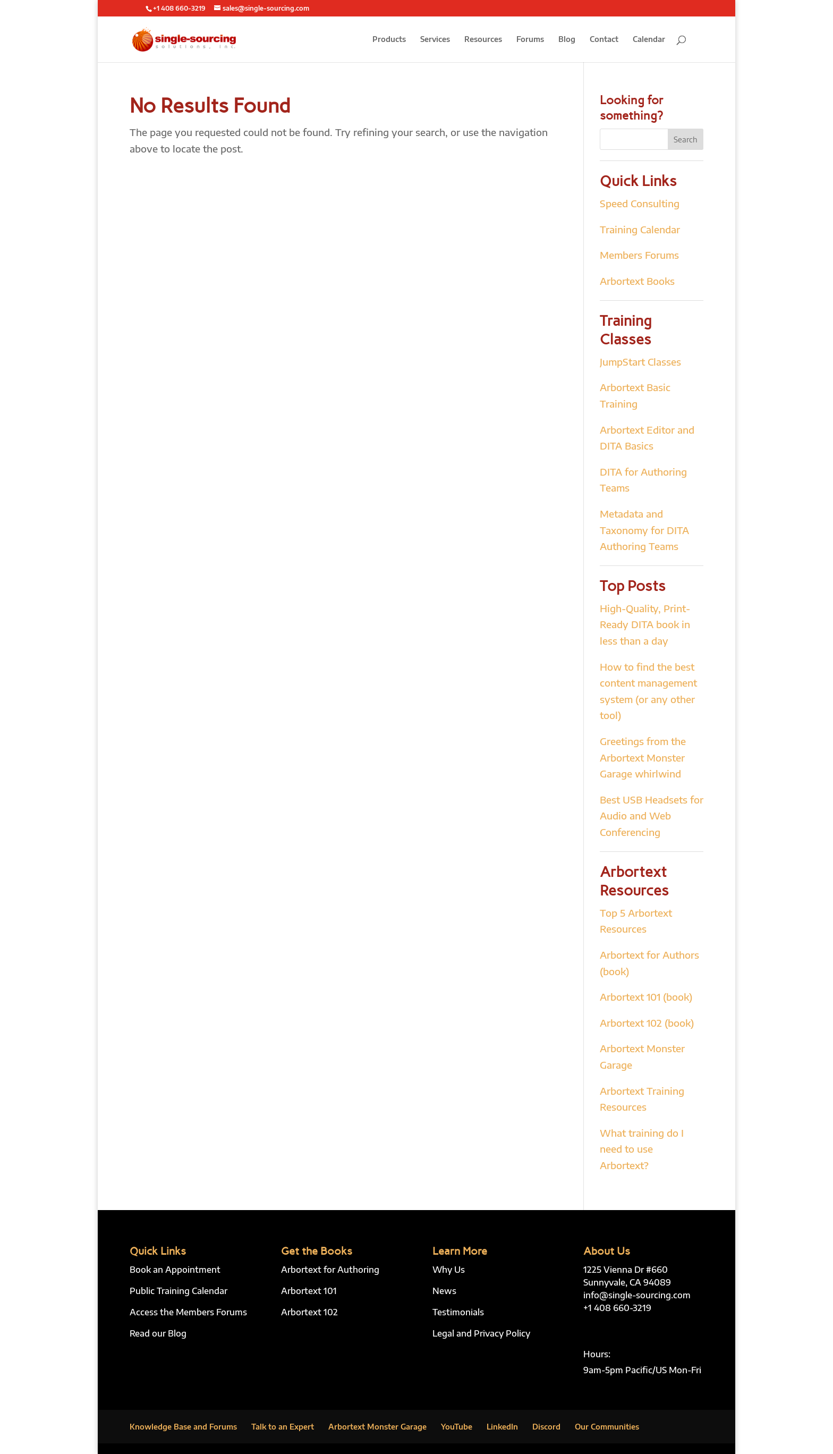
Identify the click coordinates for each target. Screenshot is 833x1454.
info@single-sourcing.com (637, 1295)
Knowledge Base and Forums (183, 1426)
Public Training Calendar (178, 1291)
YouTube (456, 1426)
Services (435, 40)
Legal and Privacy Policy (481, 1333)
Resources (483, 40)
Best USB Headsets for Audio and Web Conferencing (651, 815)
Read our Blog (158, 1333)
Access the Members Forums (188, 1312)
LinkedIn (502, 1426)
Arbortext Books (637, 281)
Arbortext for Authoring (330, 1269)
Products (389, 40)
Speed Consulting (639, 203)
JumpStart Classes (640, 362)
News (444, 1291)
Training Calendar (640, 229)
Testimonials (458, 1312)
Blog (566, 40)
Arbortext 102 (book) (647, 1023)
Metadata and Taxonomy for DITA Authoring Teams (644, 530)
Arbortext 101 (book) (646, 997)
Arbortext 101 (309, 1291)
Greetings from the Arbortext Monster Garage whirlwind (643, 757)
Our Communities (607, 1426)
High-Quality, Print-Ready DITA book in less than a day (645, 624)
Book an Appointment (175, 1269)
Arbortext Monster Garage (377, 1426)
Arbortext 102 (309, 1312)
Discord (546, 1426)
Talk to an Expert (282, 1426)
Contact (604, 40)
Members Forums (639, 255)
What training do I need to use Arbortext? (642, 1149)
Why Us (448, 1269)
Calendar (649, 40)
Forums (530, 40)
